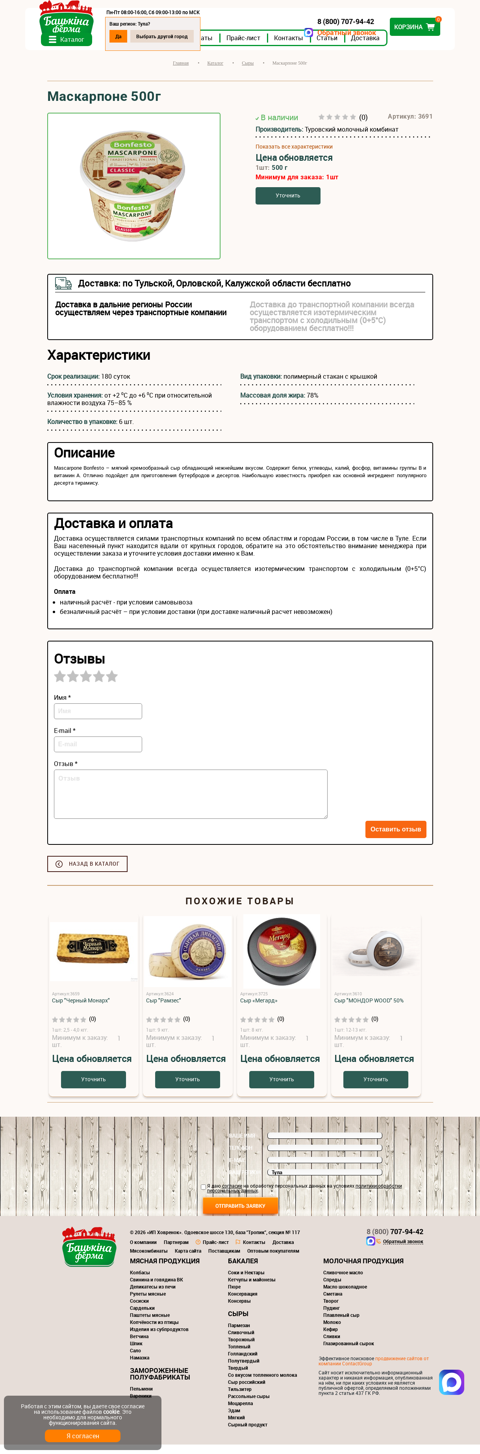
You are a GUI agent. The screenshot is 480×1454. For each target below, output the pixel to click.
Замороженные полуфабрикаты (160, 1383)
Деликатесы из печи (153, 1296)
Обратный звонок (325, 32)
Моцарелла (240, 1412)
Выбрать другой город (184, 36)
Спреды (332, 1289)
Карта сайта (188, 1260)
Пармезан (239, 1334)
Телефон (240, 1157)
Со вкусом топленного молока (262, 1384)
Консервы (239, 1310)
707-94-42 (395, 1240)
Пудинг (331, 1317)
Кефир (330, 1338)
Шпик (136, 1353)
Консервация (243, 1303)
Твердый (238, 1377)
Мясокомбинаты (149, 1260)
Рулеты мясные (148, 1303)
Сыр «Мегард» (259, 1009)
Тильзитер (240, 1398)
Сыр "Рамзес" (163, 1009)
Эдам (234, 1420)
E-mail (237, 1169)
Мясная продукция (165, 1270)
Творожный (241, 1349)
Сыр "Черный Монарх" (81, 1009)
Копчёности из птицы (154, 1331)
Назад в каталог (94, 873)
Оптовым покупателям (273, 1260)
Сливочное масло (343, 1282)
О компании (143, 1251)
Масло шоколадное (345, 1296)
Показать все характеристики (294, 155)
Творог (331, 1310)
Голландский (243, 1363)
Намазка (139, 1367)
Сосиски (139, 1310)
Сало (135, 1360)
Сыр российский (246, 1391)
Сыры (238, 1323)
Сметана (332, 1303)
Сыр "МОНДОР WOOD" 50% (369, 1009)
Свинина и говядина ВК (156, 1289)
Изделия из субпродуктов (159, 1338)
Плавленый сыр (341, 1324)
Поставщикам (224, 1260)
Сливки (331, 1345)
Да (140, 36)
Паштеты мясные (150, 1324)
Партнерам (176, 1251)
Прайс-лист (265, 47)
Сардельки (142, 1317)
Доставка (387, 47)
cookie (111, 1411)
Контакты (310, 47)
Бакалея (243, 1270)
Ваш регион (245, 1181)
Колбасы (140, 1282)
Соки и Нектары (246, 1282)
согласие (232, 1195)
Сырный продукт (247, 1434)
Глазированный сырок (348, 1353)
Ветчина (139, 1345)
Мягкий (236, 1427)
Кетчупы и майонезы (252, 1289)
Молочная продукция (363, 1270)
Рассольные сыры (249, 1405)
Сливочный (241, 1342)
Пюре (234, 1296)
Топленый (239, 1356)
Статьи (349, 47)
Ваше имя (242, 1145)
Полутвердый (243, 1370)
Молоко (332, 1331)
